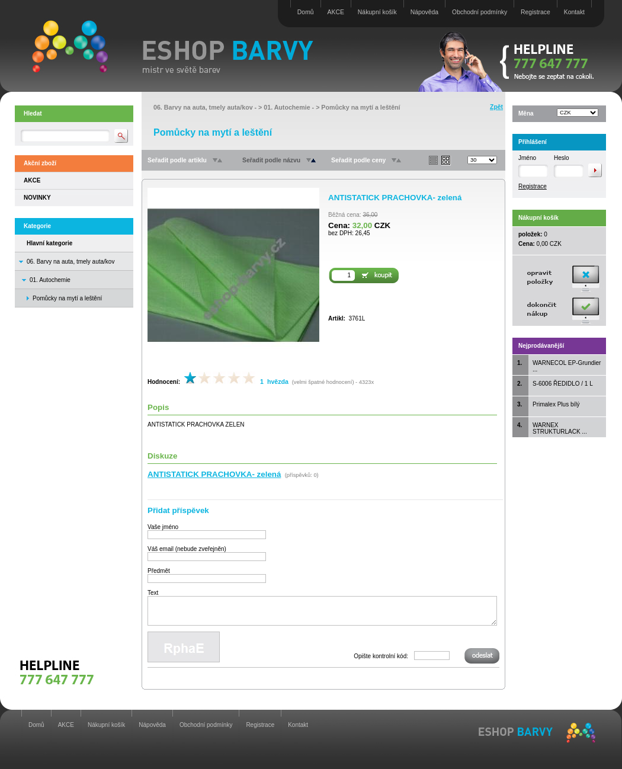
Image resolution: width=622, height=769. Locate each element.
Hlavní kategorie (49, 243)
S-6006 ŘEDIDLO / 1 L (563, 383)
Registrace (535, 12)
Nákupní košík (377, 12)
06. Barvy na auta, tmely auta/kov (70, 261)
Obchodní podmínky (479, 12)
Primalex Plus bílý (556, 404)
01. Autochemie (50, 280)
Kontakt (574, 12)
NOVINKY (37, 197)
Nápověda (424, 12)
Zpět (496, 107)
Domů (305, 12)
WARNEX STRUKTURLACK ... (560, 428)
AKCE (336, 12)
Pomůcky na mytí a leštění (360, 107)
